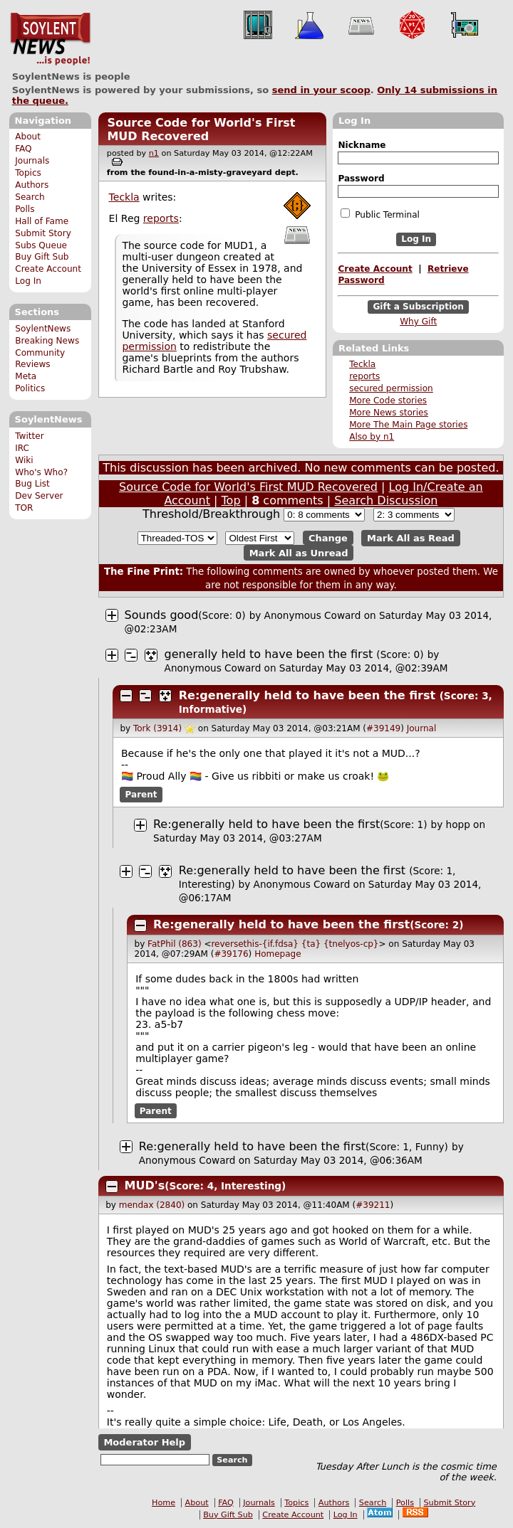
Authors (31, 185)
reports (364, 376)
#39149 (383, 728)
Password (361, 179)
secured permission (391, 388)
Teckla (362, 364)
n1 (154, 153)
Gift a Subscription (418, 307)
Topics (28, 173)
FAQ (23, 149)
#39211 (373, 1205)
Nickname (361, 145)
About (28, 137)
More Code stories (388, 400)
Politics (30, 388)
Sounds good (162, 615)
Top (231, 500)
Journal (422, 728)
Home (163, 1502)
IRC (22, 448)
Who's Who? (41, 472)
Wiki (24, 460)
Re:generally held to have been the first (307, 695)
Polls (24, 209)
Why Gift (418, 322)
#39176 (231, 954)
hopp (458, 824)
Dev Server (39, 496)
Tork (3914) (157, 728)
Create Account (48, 269)
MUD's (145, 1185)
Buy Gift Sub (41, 257)
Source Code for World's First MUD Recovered (201, 129)
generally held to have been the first (269, 654)
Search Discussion (385, 500)
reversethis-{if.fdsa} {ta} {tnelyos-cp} (294, 944)
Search (30, 197)
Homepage (277, 954)
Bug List (32, 484)
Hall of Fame (41, 221)
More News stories (388, 413)
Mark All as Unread (298, 552)
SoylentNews (50, 39)
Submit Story (43, 233)
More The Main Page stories (408, 425)
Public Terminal (380, 214)
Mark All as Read (411, 538)
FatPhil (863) (174, 944)
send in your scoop (321, 90)
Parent (141, 795)
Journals (32, 161)
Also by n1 (371, 437)
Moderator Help (144, 1442)
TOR (24, 508)
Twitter (29, 436)
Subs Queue (41, 245)
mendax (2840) (152, 1205)
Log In (28, 281)
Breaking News (47, 341)
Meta (25, 376)
